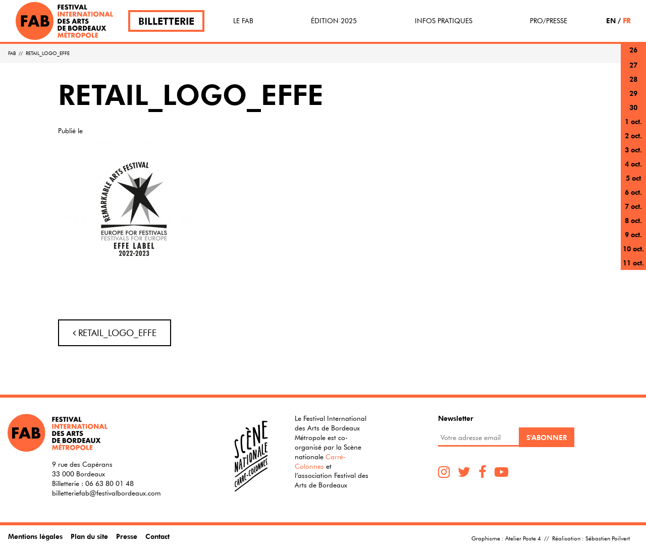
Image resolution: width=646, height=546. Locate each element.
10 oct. (633, 248)
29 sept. (633, 99)
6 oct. (633, 192)
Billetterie (166, 21)
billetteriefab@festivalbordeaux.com (106, 493)
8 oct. (633, 220)
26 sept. (633, 56)
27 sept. (633, 71)
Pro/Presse (548, 20)
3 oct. (633, 149)
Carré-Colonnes (320, 461)
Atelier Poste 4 (523, 538)
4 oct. (633, 164)
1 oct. (633, 121)
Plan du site (89, 536)
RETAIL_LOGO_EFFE (114, 333)
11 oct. (633, 262)
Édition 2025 (334, 20)
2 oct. (633, 135)
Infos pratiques (443, 20)
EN (611, 20)
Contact (157, 536)
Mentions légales (35, 536)
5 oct (633, 178)
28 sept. (633, 85)
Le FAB (243, 20)
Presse (126, 536)
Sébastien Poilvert (607, 538)
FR (626, 20)
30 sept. (633, 113)
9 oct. (633, 234)
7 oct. (633, 206)
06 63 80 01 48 (109, 483)
